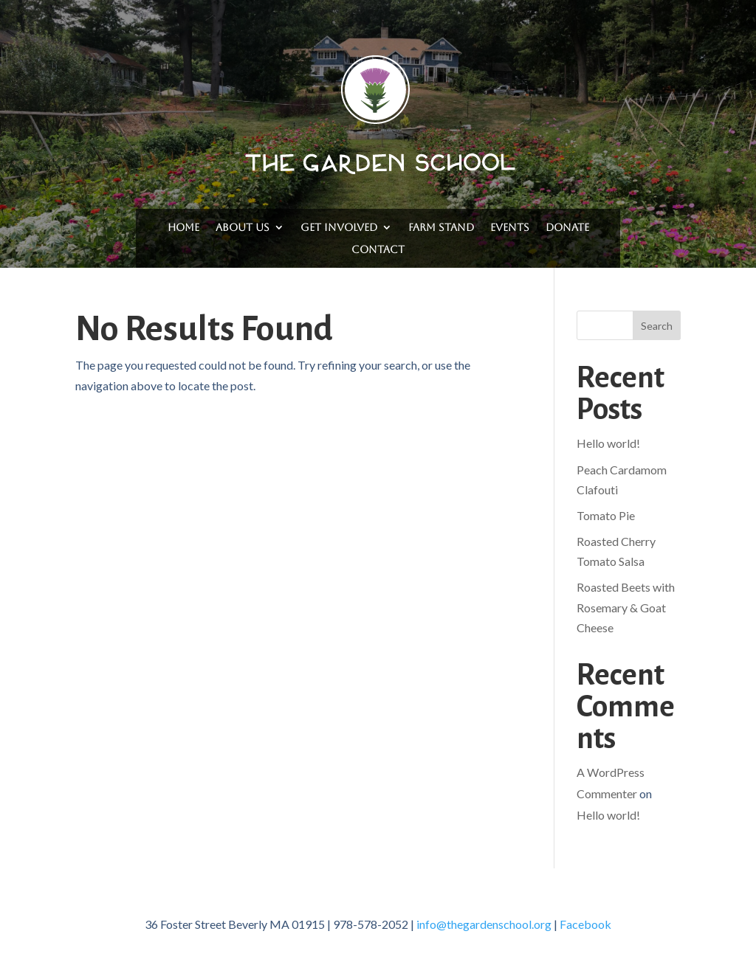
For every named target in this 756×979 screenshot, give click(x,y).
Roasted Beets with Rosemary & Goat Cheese (626, 607)
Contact (378, 249)
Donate (567, 227)
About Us (242, 227)
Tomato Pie (606, 515)
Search (657, 325)
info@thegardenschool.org (483, 924)
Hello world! (608, 443)
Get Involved (338, 227)
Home (183, 227)
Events (509, 227)
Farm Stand (441, 227)
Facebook (585, 924)
